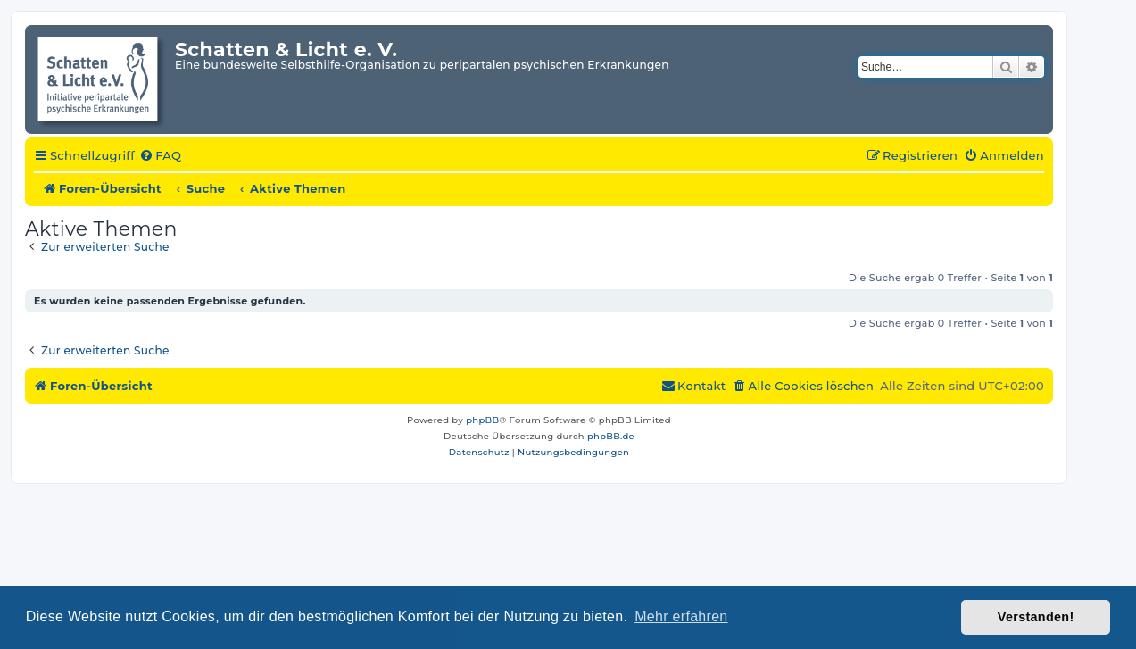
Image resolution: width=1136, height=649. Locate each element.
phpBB (482, 420)
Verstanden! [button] (1036, 617)
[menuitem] (160, 156)
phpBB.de (610, 436)
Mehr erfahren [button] (680, 616)
